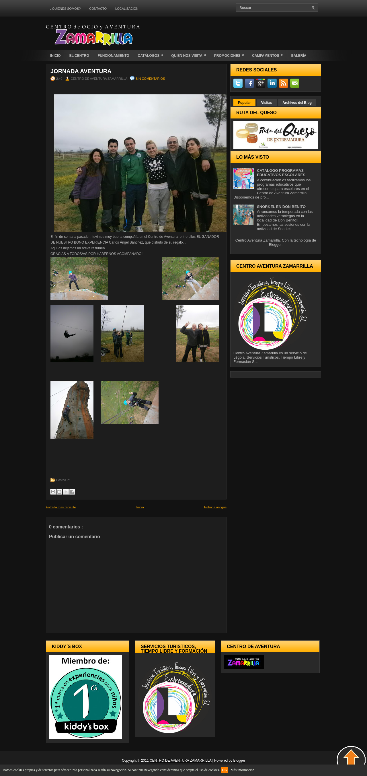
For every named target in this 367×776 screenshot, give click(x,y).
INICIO (55, 56)
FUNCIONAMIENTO (113, 56)
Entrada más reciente (61, 507)
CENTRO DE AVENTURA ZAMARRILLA (181, 761)
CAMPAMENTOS (269, 54)
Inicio (140, 507)
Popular (244, 103)
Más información (242, 770)
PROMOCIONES (231, 54)
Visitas (266, 103)
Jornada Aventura (81, 71)
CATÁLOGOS (152, 54)
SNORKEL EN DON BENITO (281, 207)
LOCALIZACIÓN (126, 8)
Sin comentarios (150, 78)
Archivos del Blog (297, 103)
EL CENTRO (79, 56)
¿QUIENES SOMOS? (65, 8)
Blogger (275, 244)
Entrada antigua (215, 507)
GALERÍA (298, 56)
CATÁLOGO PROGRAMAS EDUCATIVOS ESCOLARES (281, 172)
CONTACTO (98, 8)
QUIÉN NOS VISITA (190, 54)
